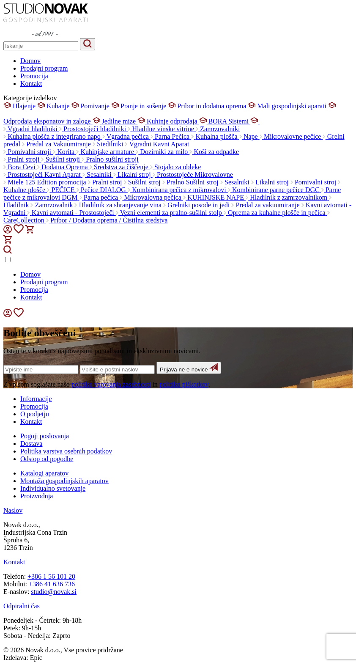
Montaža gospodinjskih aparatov (64, 480)
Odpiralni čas (21, 606)
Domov (30, 60)
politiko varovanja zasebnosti (111, 384)
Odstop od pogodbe (46, 458)
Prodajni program (44, 68)
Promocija (34, 76)
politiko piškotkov (183, 384)
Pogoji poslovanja (44, 436)
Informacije (36, 398)
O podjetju (34, 414)
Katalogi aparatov (44, 473)
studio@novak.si (54, 591)
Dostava (31, 443)
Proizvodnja (36, 496)
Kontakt (31, 83)
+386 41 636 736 (52, 584)
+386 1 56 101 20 (51, 576)
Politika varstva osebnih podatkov (66, 451)
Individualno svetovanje (52, 488)
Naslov (12, 510)
